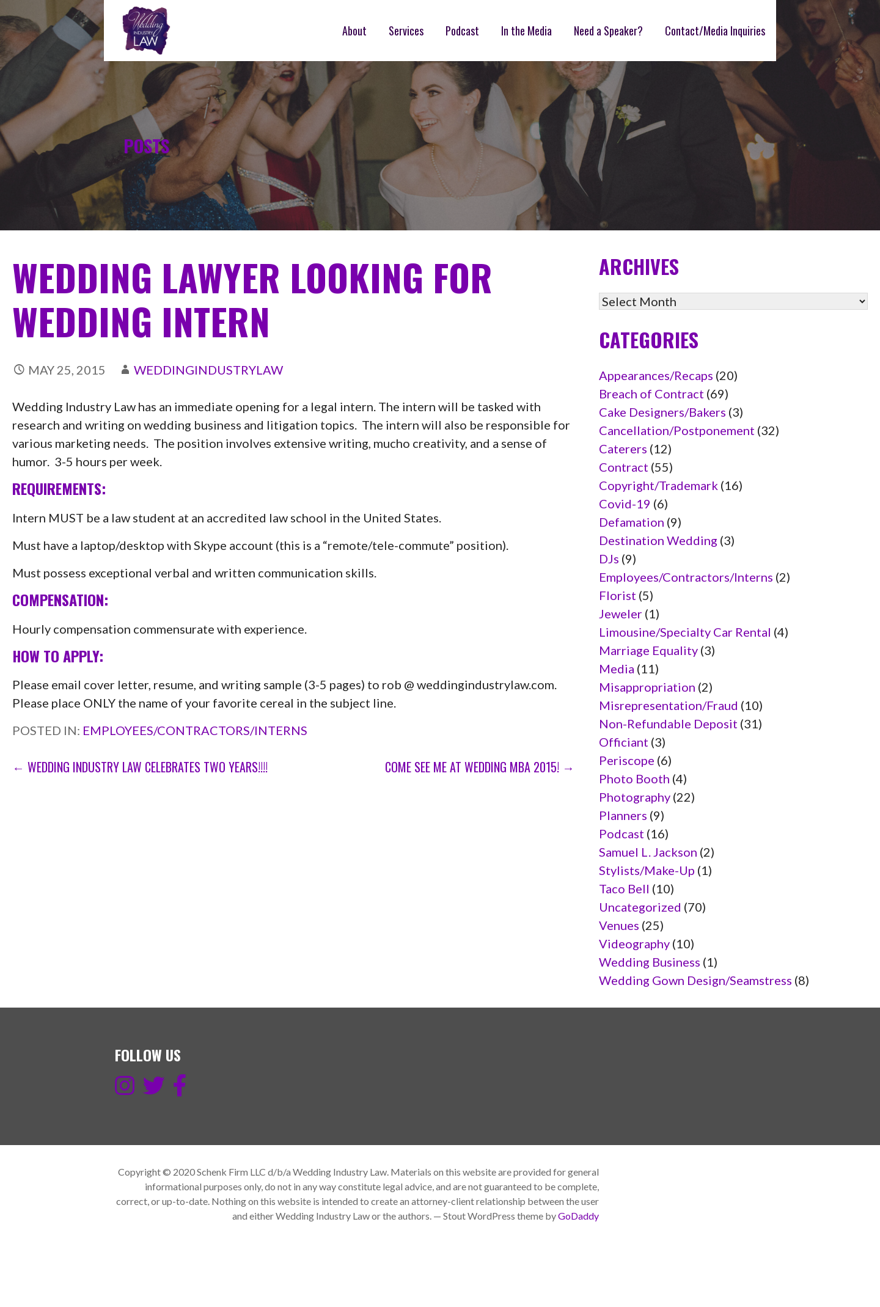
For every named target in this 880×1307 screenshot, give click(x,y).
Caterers (623, 448)
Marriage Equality (648, 650)
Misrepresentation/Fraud (668, 705)
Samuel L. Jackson (648, 851)
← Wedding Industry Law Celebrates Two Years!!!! (140, 767)
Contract (623, 466)
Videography (634, 943)
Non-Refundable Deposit (668, 723)
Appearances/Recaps (656, 375)
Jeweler (620, 613)
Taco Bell (624, 888)
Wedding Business (649, 961)
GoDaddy (578, 1215)
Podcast (462, 30)
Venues (619, 925)
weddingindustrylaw (208, 369)
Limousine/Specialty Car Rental (685, 631)
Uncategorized (640, 906)
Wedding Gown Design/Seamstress (695, 980)
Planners (623, 815)
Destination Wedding (658, 540)
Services (406, 30)
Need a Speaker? (608, 30)
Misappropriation (647, 686)
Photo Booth (634, 778)
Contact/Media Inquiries (715, 30)
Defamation (631, 521)
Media (616, 668)
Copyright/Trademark (658, 485)
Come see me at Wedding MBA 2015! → (479, 767)
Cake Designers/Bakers (662, 412)
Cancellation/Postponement (677, 430)
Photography (634, 796)
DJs (609, 558)
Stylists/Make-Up (647, 870)
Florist (617, 595)
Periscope (626, 760)
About (354, 30)
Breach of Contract (651, 393)
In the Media (526, 30)
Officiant (623, 741)
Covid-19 (625, 503)
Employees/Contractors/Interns (194, 730)
